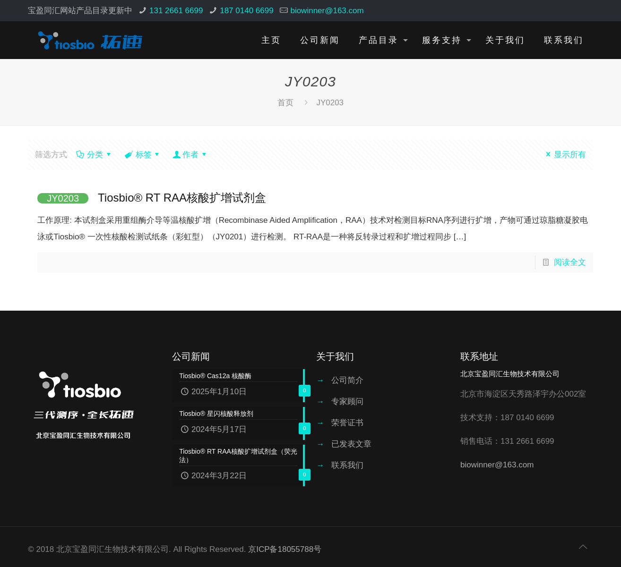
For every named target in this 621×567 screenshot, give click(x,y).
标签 (143, 154)
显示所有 (564, 154)
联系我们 (347, 465)
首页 (285, 102)
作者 (190, 154)
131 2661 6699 (176, 10)
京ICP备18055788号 (284, 549)
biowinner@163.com (326, 10)
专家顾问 (347, 401)
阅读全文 (570, 262)
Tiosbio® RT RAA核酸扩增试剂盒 (151, 197)
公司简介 (347, 380)
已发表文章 (351, 444)
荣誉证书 (347, 422)
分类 (94, 154)
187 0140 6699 (246, 10)
